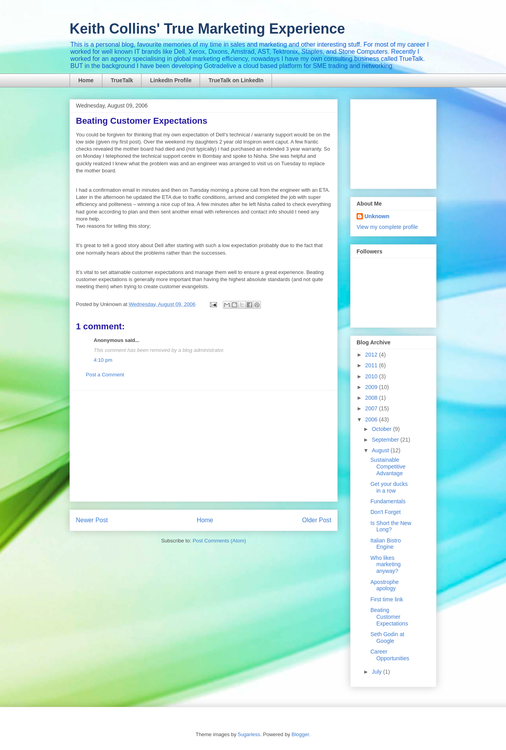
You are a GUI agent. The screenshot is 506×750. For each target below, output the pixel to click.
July (377, 672)
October (382, 429)
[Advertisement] (203, 446)
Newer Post (92, 520)
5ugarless (249, 734)
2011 (372, 365)
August (381, 450)
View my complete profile (387, 227)
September (386, 439)
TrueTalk (122, 80)
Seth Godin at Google (387, 637)
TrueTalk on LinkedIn (235, 80)
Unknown (376, 216)
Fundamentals (388, 501)
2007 (372, 408)
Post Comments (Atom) (219, 541)
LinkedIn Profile (170, 80)
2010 (372, 376)
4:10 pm (103, 360)
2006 (372, 419)
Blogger (300, 734)
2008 (372, 398)
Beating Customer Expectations (389, 617)
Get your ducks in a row (389, 487)
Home (86, 80)
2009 (372, 387)
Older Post (316, 520)
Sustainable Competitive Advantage (388, 466)
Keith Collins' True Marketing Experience (207, 29)
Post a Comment (105, 375)
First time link (386, 599)
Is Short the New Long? (391, 526)
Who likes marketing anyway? (385, 564)
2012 (372, 354)
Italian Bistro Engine (385, 543)
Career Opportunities (389, 654)
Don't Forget (385, 512)
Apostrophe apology (384, 585)
